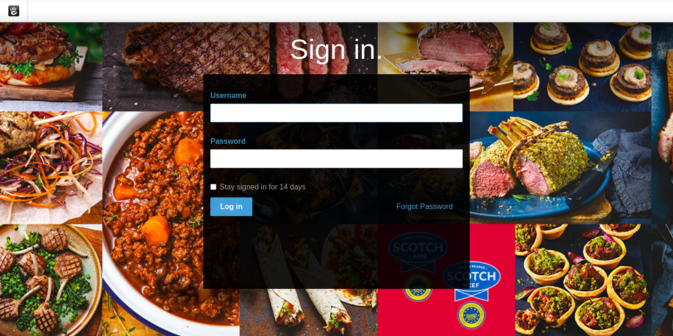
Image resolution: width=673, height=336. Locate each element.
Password (228, 141)
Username (228, 95)
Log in (231, 206)
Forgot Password (424, 206)
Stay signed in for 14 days (258, 187)
